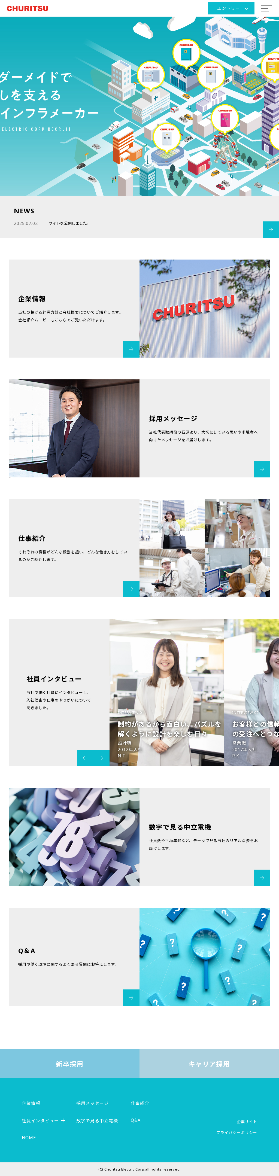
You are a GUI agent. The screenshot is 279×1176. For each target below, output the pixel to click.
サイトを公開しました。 (70, 223)
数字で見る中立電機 (97, 1121)
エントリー (232, 8)
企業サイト (247, 1121)
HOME (29, 1138)
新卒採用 (70, 1063)
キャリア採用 (209, 1063)
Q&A (136, 1120)
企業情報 (31, 1103)
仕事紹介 (140, 1103)
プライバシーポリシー (236, 1132)
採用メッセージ (92, 1103)
